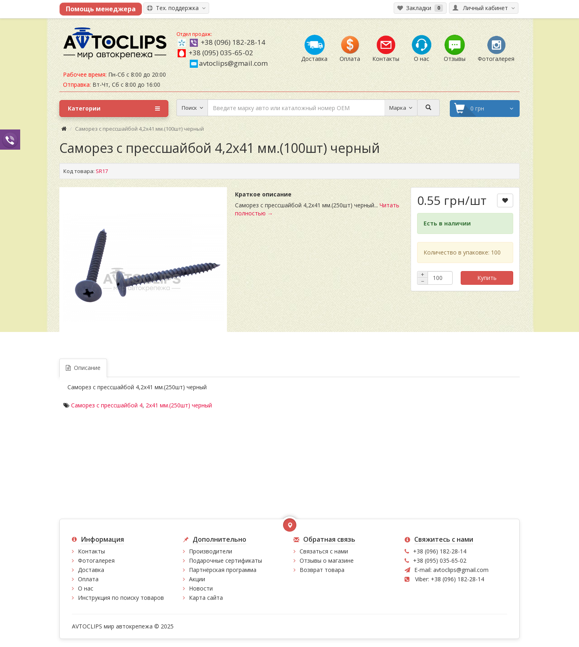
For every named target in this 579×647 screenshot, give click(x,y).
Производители (210, 551)
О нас (85, 588)
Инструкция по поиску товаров (121, 597)
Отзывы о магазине (327, 560)
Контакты (91, 551)
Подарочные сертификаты (225, 560)
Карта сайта (206, 597)
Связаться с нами (324, 551)
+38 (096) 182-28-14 (233, 42)
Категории (114, 108)
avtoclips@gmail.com (229, 63)
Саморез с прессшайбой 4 (107, 405)
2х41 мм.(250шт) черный (179, 405)
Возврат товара (322, 570)
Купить (487, 278)
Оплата (88, 579)
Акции (197, 579)
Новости (201, 588)
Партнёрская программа (222, 570)
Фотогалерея (96, 560)
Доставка (91, 570)
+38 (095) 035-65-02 (221, 52)
